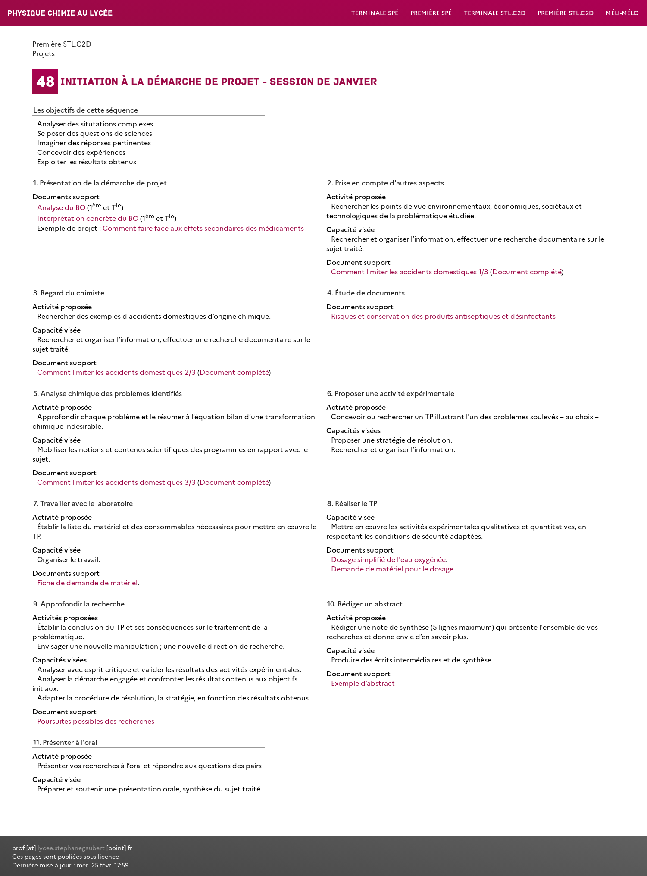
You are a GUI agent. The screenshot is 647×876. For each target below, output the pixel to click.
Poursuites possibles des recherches (95, 720)
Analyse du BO (61, 207)
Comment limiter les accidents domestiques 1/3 (409, 271)
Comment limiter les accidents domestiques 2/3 (116, 372)
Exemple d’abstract (363, 683)
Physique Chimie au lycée (60, 13)
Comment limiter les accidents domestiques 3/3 (116, 482)
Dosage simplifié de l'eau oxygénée (388, 559)
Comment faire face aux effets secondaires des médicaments (203, 227)
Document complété (526, 271)
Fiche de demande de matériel (87, 582)
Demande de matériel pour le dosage (392, 568)
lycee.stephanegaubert (71, 847)
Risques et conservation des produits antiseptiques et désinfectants (443, 315)
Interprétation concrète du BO (87, 218)
